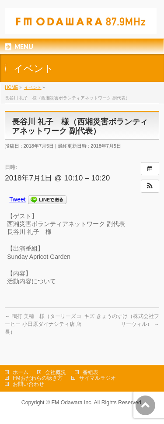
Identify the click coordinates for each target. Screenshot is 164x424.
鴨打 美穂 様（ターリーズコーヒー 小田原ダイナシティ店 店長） (43, 324)
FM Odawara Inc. (71, 402)
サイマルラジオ (97, 378)
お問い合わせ (28, 384)
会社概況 (55, 372)
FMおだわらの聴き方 (37, 378)
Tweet (17, 199)
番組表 (90, 372)
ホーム (20, 372)
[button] (150, 186)
